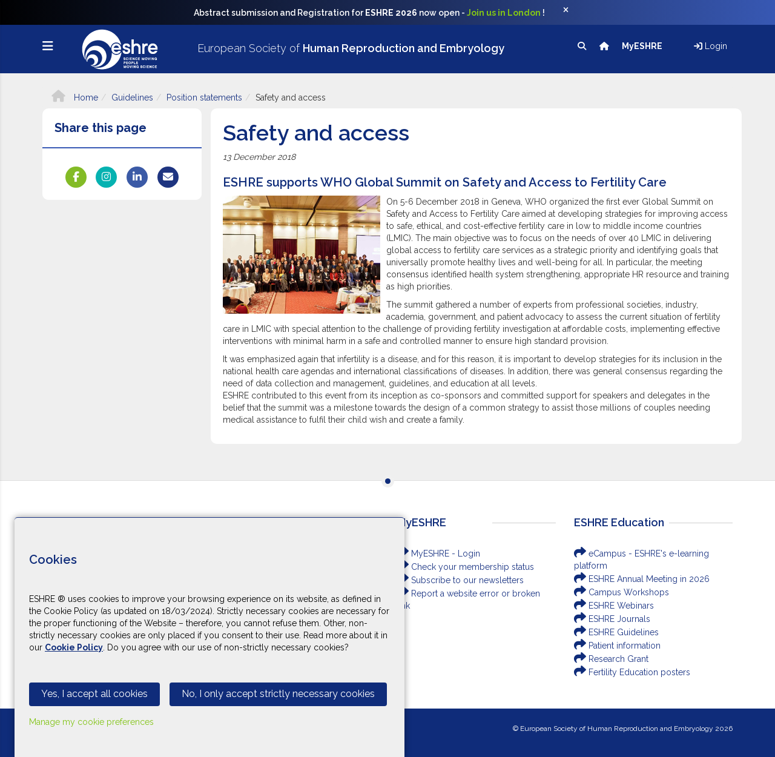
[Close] (572, 13)
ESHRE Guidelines (616, 632)
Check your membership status (465, 567)
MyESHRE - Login (438, 553)
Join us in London (504, 13)
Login (710, 46)
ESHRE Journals (612, 619)
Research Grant (611, 659)
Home (74, 97)
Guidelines (132, 97)
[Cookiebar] (209, 637)
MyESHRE (643, 46)
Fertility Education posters (632, 672)
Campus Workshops (621, 592)
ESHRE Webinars (614, 605)
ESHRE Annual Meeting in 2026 (642, 579)
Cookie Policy (74, 647)
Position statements (204, 97)
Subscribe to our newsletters (460, 580)
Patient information (617, 645)
